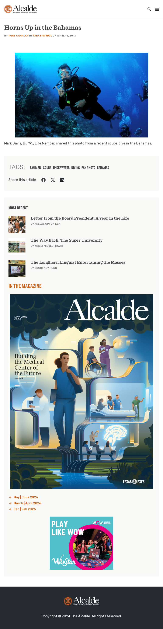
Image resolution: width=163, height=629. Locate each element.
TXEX (35, 35)
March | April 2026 (27, 503)
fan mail (35, 167)
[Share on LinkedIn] (62, 179)
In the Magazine (25, 285)
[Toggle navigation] (156, 9)
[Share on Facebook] (43, 179)
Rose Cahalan (18, 35)
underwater (61, 167)
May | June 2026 (26, 497)
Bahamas (103, 167)
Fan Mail (46, 35)
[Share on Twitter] (52, 179)
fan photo (88, 167)
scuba (47, 167)
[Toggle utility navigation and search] (148, 9)
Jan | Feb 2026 (25, 509)
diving (75, 167)
